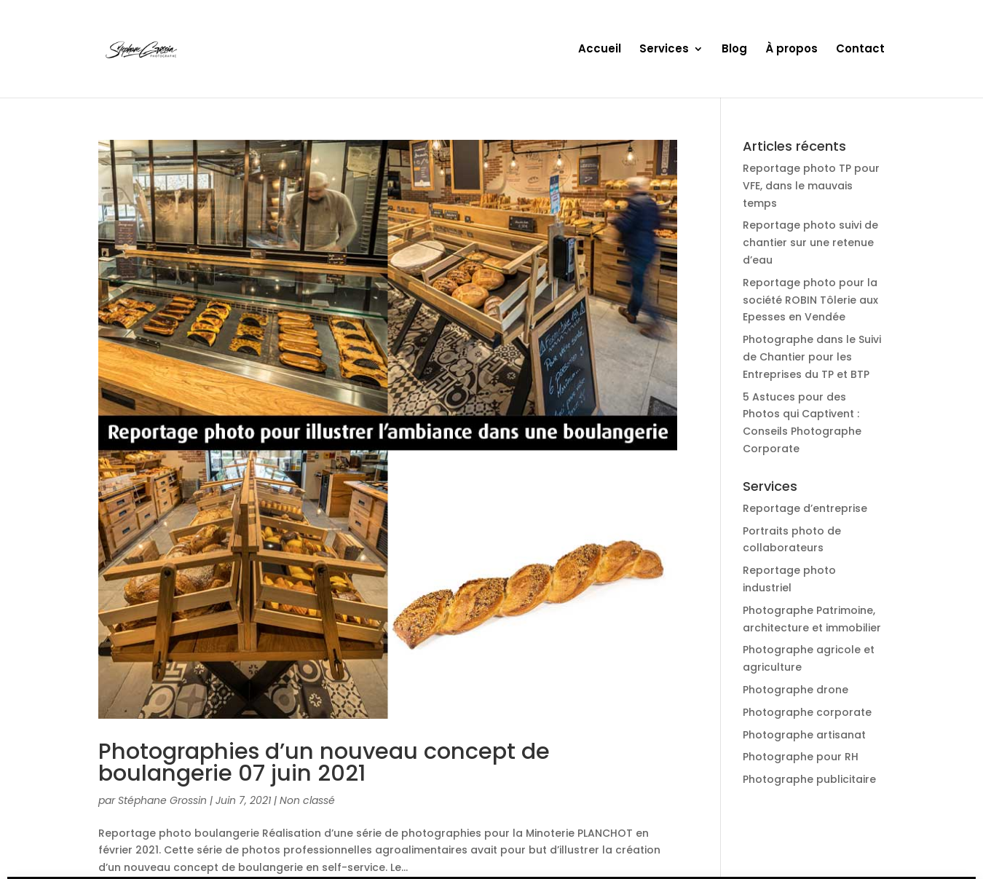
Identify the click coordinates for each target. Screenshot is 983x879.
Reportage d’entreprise (805, 508)
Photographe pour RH (800, 756)
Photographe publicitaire (809, 779)
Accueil (599, 50)
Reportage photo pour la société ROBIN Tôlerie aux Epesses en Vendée (810, 300)
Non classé (307, 800)
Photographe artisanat (804, 735)
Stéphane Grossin (162, 800)
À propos (791, 50)
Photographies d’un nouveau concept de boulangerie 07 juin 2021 (324, 762)
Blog (734, 50)
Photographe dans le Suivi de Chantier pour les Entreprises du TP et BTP (812, 357)
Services (664, 50)
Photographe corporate (807, 712)
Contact (860, 50)
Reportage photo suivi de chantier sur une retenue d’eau (810, 242)
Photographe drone (795, 689)
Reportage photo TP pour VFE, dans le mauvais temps (811, 185)
